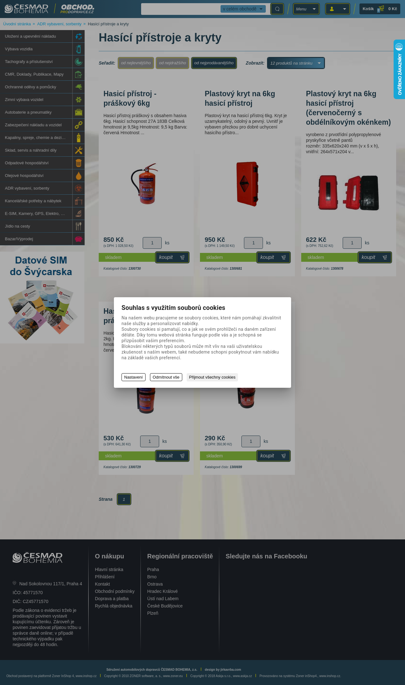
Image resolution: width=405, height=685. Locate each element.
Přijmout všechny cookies (213, 377)
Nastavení (133, 377)
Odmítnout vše (166, 377)
